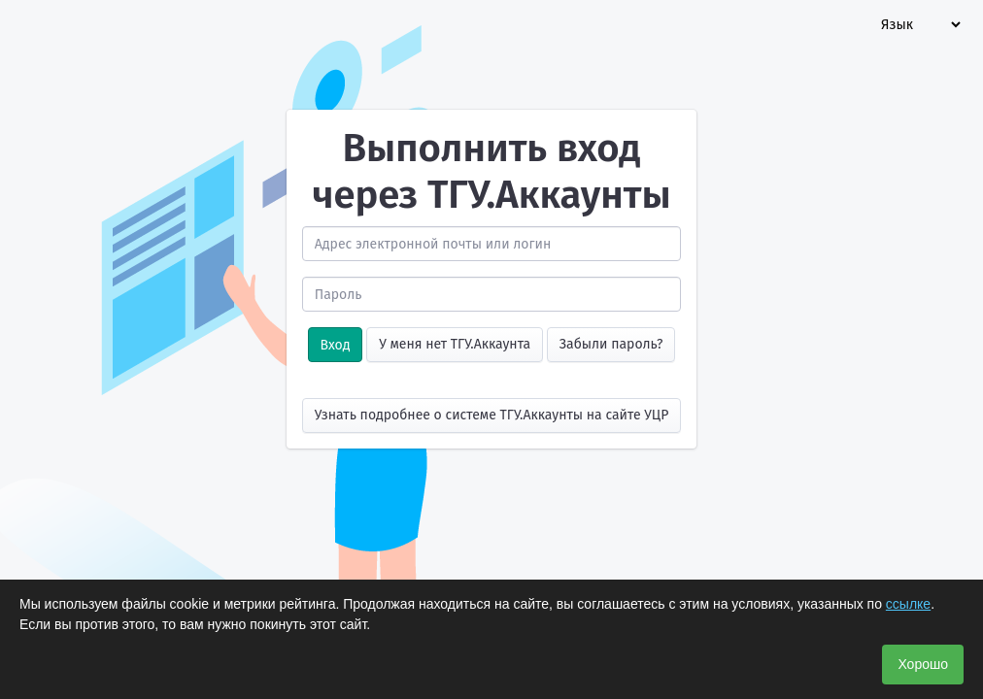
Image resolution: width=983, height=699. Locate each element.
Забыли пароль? (611, 344)
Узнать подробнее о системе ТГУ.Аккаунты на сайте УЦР (492, 415)
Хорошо (923, 664)
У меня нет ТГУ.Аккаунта (454, 344)
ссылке (908, 604)
